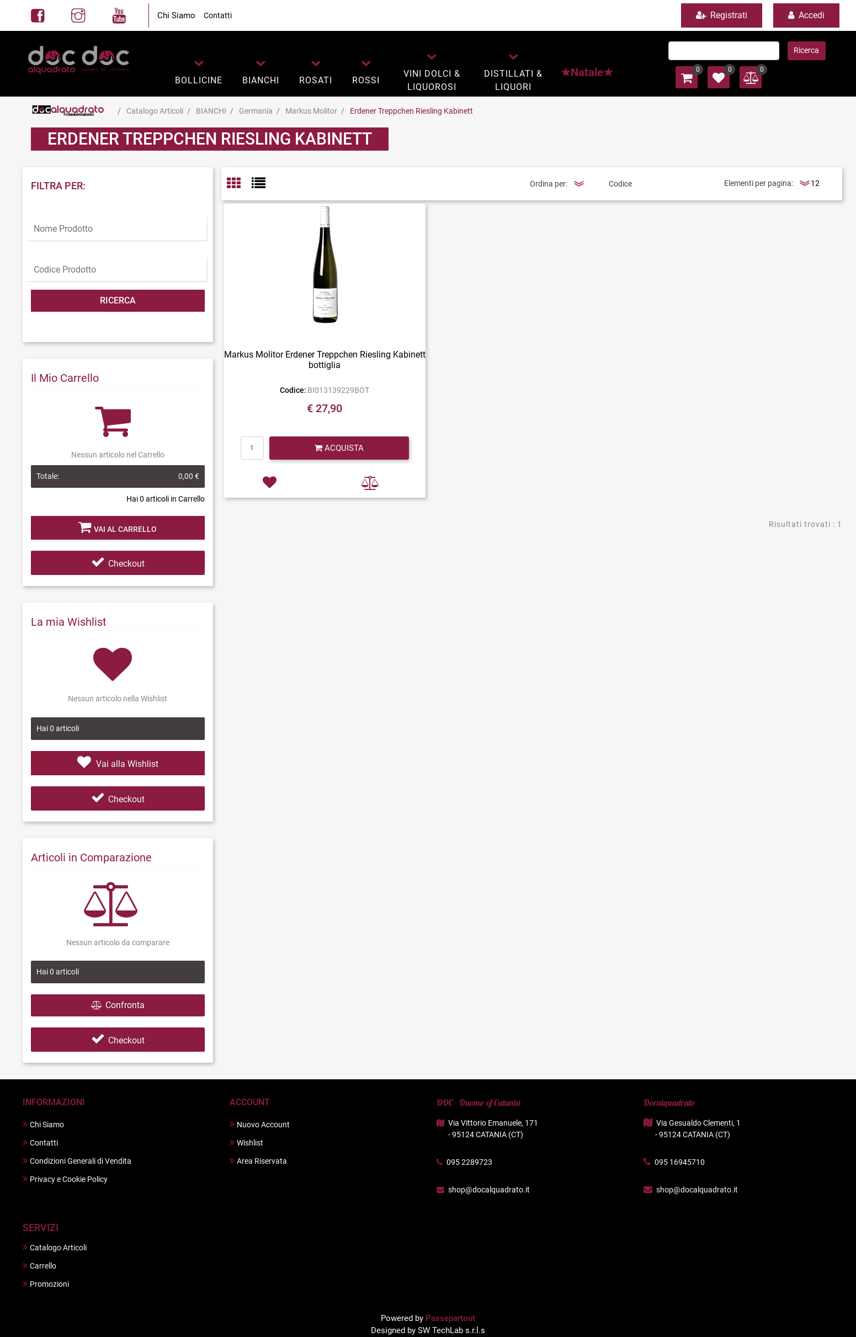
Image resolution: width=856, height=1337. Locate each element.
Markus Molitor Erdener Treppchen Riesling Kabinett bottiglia (325, 359)
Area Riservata (258, 1160)
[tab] (239, 184)
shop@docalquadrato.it (489, 1189)
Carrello (39, 1265)
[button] (199, 70)
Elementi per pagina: (758, 183)
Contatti (218, 15)
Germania (256, 110)
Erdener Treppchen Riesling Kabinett (411, 110)
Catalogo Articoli (154, 110)
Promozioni (46, 1283)
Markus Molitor (311, 110)
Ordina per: (548, 183)
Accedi (806, 15)
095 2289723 (469, 1162)
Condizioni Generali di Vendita (77, 1160)
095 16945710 (680, 1162)
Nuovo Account (260, 1124)
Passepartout (450, 1318)
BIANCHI (211, 110)
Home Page (68, 110)
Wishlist (246, 1142)
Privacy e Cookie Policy (65, 1179)
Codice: (293, 390)
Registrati (721, 15)
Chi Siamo (176, 15)
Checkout (118, 563)
